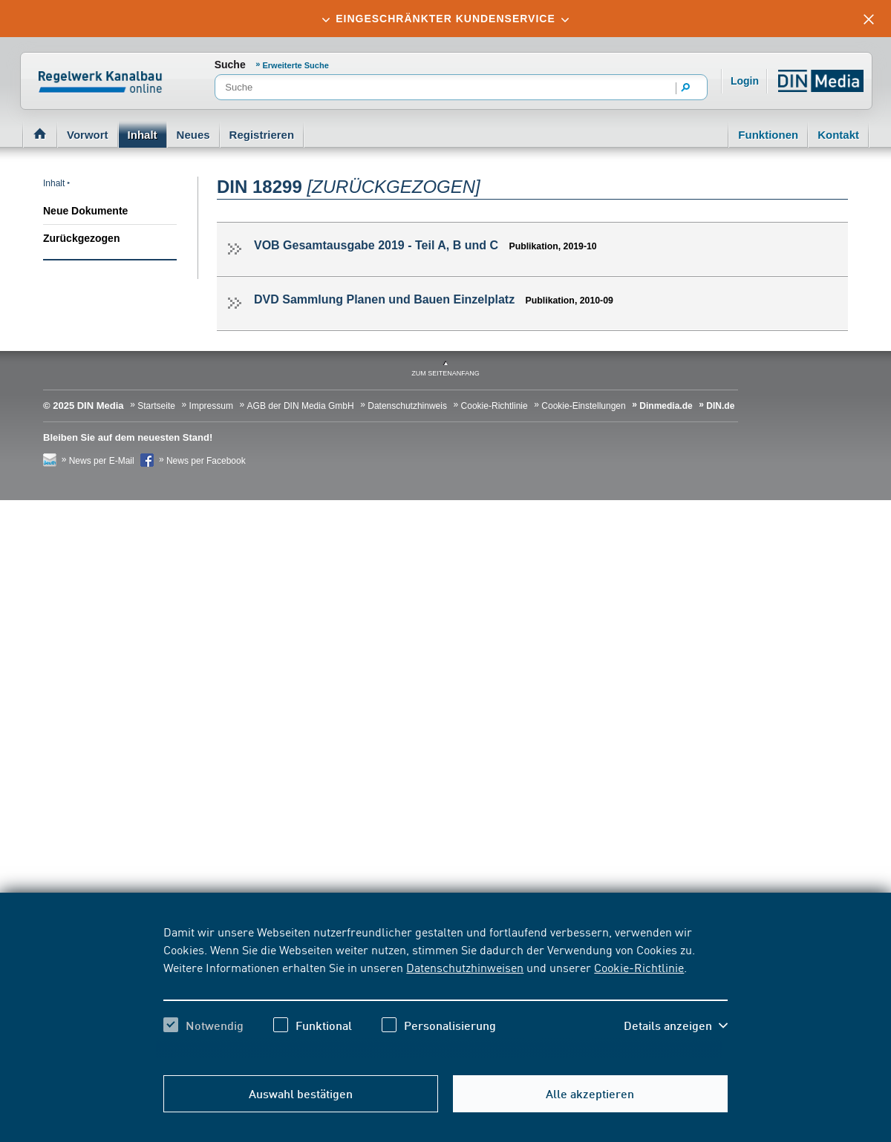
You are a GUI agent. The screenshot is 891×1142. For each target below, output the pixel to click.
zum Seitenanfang (445, 373)
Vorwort (87, 134)
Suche (230, 64)
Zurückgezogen (81, 238)
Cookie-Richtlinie (639, 967)
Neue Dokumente (85, 211)
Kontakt (838, 134)
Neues (193, 134)
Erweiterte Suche (296, 65)
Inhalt (142, 134)
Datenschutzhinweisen (464, 967)
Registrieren (262, 134)
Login (745, 81)
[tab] (445, 18)
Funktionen (768, 134)
